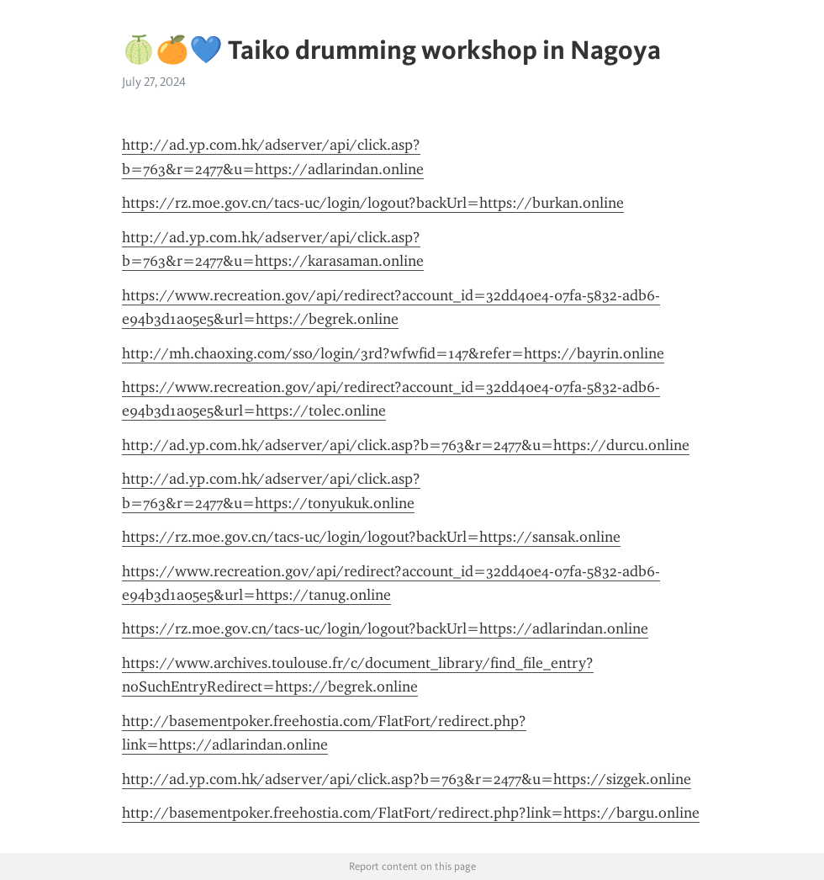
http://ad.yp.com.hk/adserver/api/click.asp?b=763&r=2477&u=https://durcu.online (405, 445)
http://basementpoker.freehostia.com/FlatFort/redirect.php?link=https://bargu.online (411, 812)
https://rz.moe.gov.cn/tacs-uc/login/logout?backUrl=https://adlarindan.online (385, 628)
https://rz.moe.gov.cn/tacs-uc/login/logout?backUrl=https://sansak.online (371, 536)
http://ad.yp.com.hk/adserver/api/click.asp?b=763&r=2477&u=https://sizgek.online (406, 779)
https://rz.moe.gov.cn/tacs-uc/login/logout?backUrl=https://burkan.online (373, 202)
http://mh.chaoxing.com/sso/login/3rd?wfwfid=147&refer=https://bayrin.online (393, 353)
